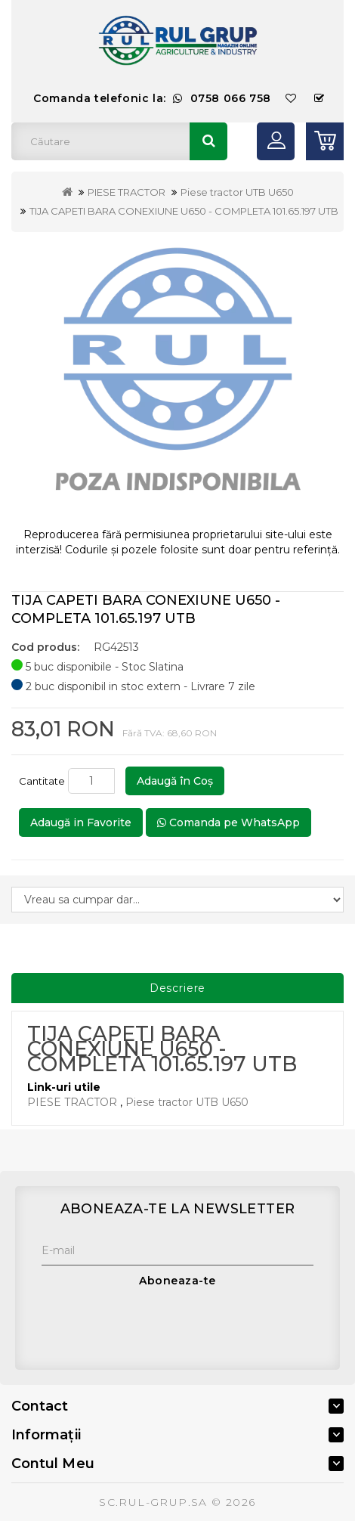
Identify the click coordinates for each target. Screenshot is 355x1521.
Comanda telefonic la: (152, 98)
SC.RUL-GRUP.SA (153, 1502)
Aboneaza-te (177, 1280)
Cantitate (42, 781)
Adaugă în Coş (175, 781)
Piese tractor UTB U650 (237, 192)
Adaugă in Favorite (80, 822)
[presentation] (156, 1325)
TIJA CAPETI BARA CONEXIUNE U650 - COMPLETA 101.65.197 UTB (183, 211)
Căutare (208, 141)
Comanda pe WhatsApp (228, 822)
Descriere (178, 988)
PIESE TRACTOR (126, 192)
